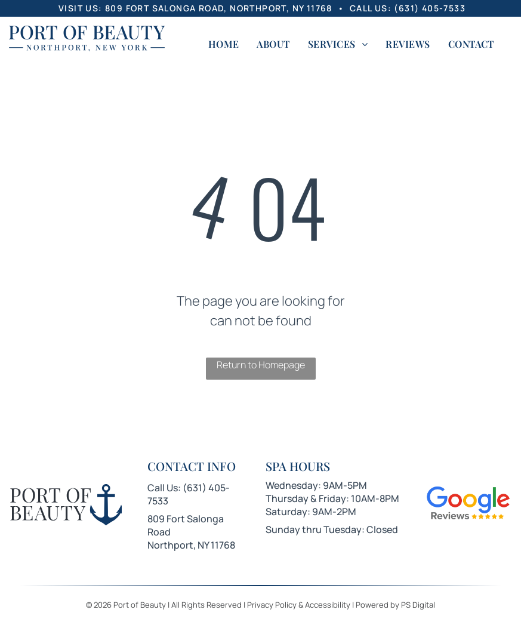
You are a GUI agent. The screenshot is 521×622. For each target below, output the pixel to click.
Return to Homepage (261, 364)
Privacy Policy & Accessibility (298, 604)
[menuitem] (223, 44)
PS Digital (418, 604)
